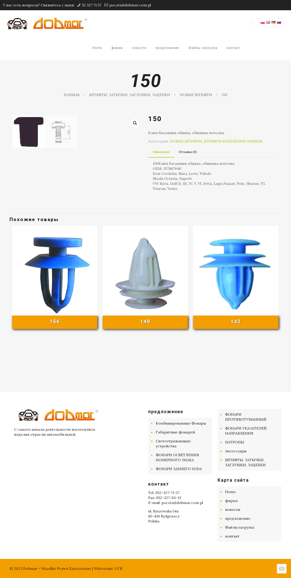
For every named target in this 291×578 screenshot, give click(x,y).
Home (230, 491)
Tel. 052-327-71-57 (164, 492)
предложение (237, 518)
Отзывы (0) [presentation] (188, 152)
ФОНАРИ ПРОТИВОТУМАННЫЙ (245, 417)
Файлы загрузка (239, 527)
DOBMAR (72, 94)
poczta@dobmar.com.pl (130, 5)
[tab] (161, 152)
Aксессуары (235, 451)
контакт (232, 536)
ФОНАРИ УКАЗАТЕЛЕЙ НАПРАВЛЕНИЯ (246, 430)
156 (55, 371)
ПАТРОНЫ (234, 442)
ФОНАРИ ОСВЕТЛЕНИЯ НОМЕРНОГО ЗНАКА (177, 457)
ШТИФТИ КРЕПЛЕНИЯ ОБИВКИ (233, 141)
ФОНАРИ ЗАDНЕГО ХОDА (179, 468)
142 (236, 371)
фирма (231, 500)
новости (232, 509)
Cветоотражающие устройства (173, 443)
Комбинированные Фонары (181, 423)
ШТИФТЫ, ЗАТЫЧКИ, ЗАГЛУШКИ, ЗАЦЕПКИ (129, 94)
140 (145, 371)
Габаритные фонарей (175, 432)
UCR (118, 568)
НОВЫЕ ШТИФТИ (196, 94)
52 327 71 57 (91, 5)
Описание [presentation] (161, 152)
